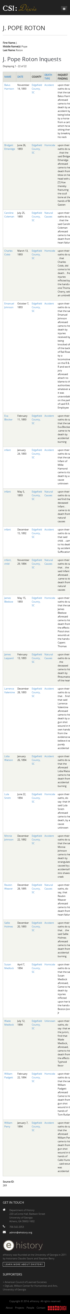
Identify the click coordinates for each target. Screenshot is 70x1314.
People (30, 1307)
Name (7, 76)
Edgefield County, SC (37, 88)
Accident (49, 85)
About (9, 1307)
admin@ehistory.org (20, 1232)
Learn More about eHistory (24, 1264)
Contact (41, 1307)
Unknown (49, 1021)
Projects (19, 1307)
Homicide (49, 145)
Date (20, 76)
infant (7, 450)
